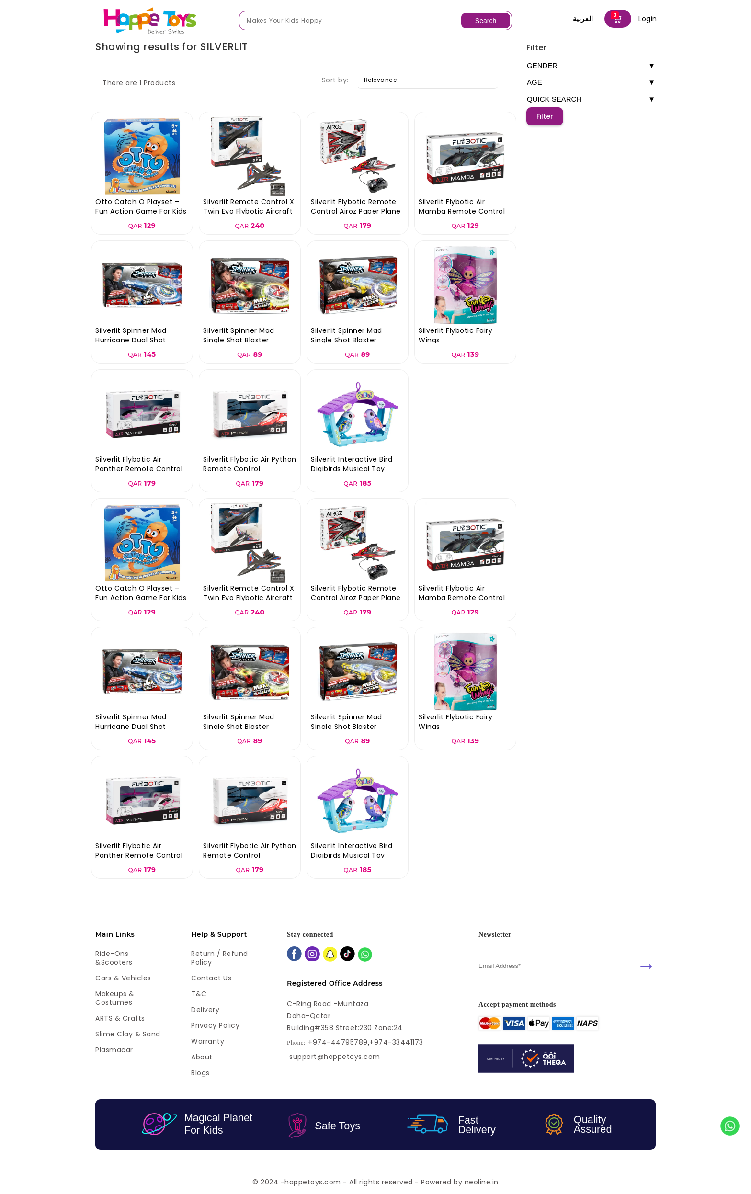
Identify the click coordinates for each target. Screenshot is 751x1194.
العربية (583, 18)
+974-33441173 (396, 1042)
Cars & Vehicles (123, 978)
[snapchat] (330, 955)
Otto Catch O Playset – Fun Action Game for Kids (140, 206)
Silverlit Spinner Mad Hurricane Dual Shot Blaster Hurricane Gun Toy (141, 340)
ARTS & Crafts (120, 1018)
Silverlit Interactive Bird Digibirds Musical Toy (351, 464)
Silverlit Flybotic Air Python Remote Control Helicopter (249, 469)
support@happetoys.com (334, 1056)
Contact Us (211, 978)
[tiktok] (347, 954)
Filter (536, 47)
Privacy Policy (215, 1025)
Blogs (200, 1073)
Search (485, 20)
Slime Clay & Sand (127, 1034)
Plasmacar (114, 1050)
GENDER (591, 65)
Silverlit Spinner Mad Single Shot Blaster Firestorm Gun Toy (238, 340)
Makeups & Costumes (115, 998)
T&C (199, 993)
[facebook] (294, 954)
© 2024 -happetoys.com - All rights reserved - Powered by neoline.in (375, 1182)
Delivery (205, 1009)
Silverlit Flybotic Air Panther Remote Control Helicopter (138, 469)
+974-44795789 (338, 1042)
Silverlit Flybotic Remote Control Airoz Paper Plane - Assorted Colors (356, 211)
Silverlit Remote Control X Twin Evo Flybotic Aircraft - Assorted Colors (248, 211)
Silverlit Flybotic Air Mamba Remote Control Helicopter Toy (462, 211)
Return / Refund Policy (219, 958)
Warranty (207, 1041)
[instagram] (312, 955)
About (202, 1057)
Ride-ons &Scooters (114, 958)
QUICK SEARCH (591, 99)
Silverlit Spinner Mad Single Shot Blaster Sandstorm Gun (346, 340)
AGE (591, 82)
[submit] (646, 966)
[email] (567, 966)
